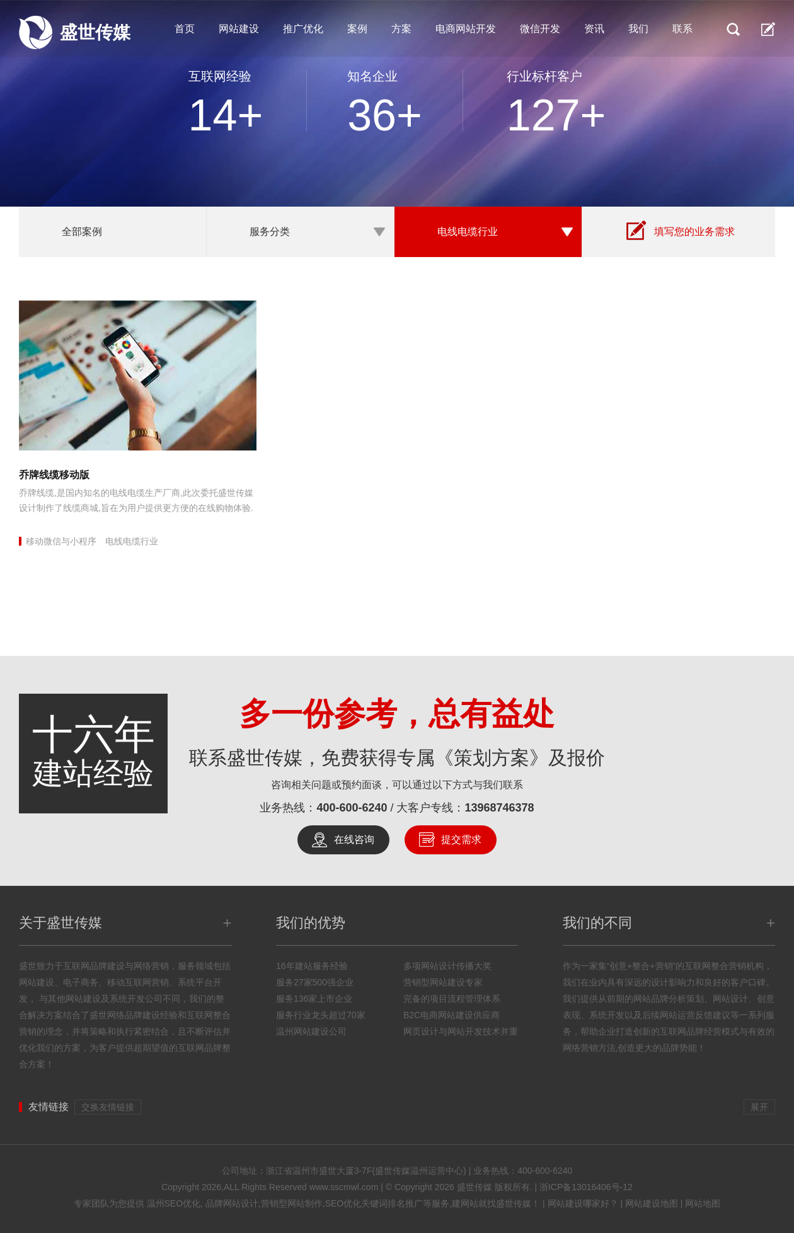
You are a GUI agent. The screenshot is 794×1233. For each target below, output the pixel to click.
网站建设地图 (651, 1203)
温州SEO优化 (174, 1203)
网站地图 (702, 1203)
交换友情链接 (107, 1107)
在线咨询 (354, 839)
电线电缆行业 (467, 231)
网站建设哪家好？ (583, 1203)
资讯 (594, 28)
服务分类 (270, 231)
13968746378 (499, 807)
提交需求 (461, 839)
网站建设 (239, 28)
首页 (185, 28)
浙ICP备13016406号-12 (586, 1187)
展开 (759, 1107)
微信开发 (540, 28)
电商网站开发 (465, 28)
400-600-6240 (351, 807)
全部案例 (82, 231)
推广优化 (303, 28)
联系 (682, 28)
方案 (401, 28)
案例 (357, 28)
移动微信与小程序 (61, 541)
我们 (638, 28)
